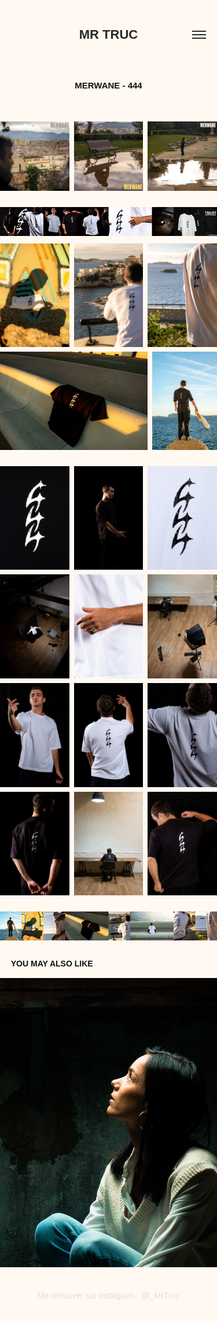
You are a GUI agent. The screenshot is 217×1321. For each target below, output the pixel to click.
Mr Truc (108, 34)
